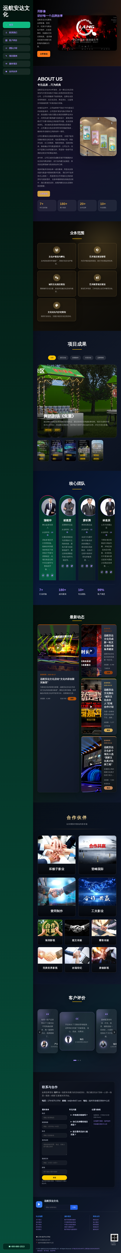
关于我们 (39, 1220)
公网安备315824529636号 (91, 1248)
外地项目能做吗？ (80, 1115)
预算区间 (45, 1158)
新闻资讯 (39, 1227)
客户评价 (39, 1224)
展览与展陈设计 (69, 1227)
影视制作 (75, 358)
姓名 (43, 1131)
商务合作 (96, 1220)
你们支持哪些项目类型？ (79, 1123)
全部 (52, 358)
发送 (54, 1177)
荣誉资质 (96, 1224)
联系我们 (39, 1229)
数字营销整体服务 (70, 1220)
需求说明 (45, 1140)
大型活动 (88, 358)
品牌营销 (100, 358)
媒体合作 (96, 1229)
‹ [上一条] (39, 1032)
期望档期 (45, 1122)
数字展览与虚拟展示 (70, 1229)
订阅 (74, 1207)
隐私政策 (40, 1250)
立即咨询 (44, 194)
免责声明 (52, 1250)
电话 (43, 1113)
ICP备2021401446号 (78, 1248)
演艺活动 (63, 358)
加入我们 (96, 1222)
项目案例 (39, 1222)
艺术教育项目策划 (70, 1222)
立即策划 (44, 54)
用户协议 (46, 1250)
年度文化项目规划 (70, 1224)
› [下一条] (114, 1032)
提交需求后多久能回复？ (79, 1133)
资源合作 (96, 1227)
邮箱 (43, 1167)
